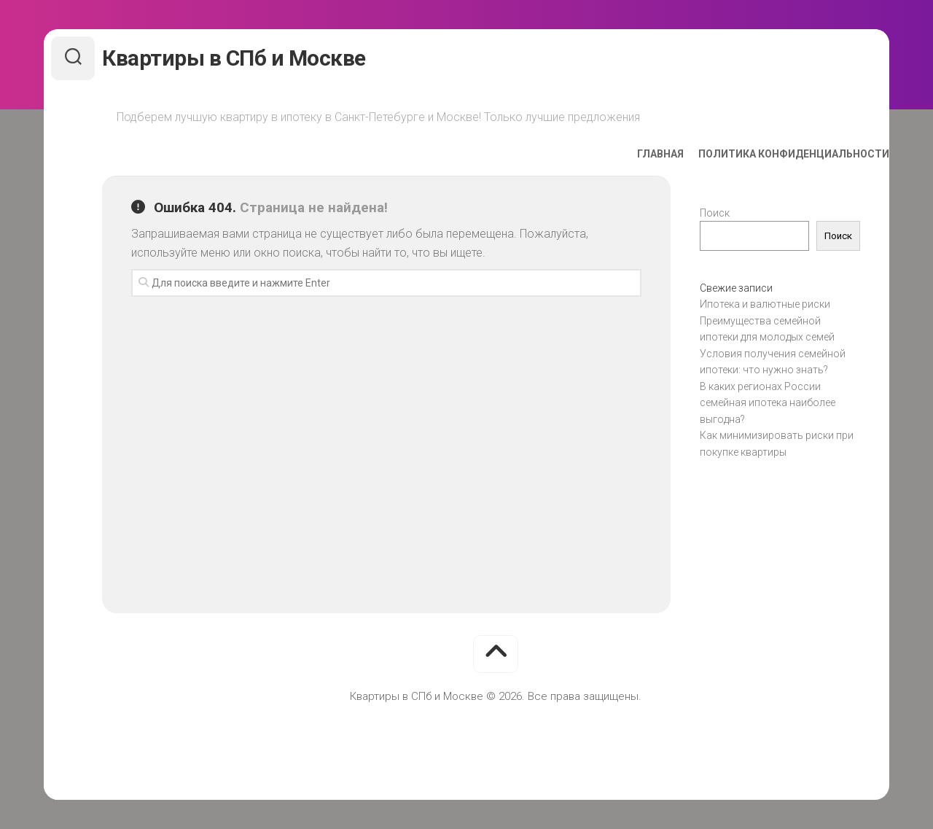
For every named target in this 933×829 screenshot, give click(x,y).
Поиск (715, 213)
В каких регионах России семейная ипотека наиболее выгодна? (767, 403)
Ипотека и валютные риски (765, 304)
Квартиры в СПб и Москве (263, 58)
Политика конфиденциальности (764, 154)
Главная (631, 154)
